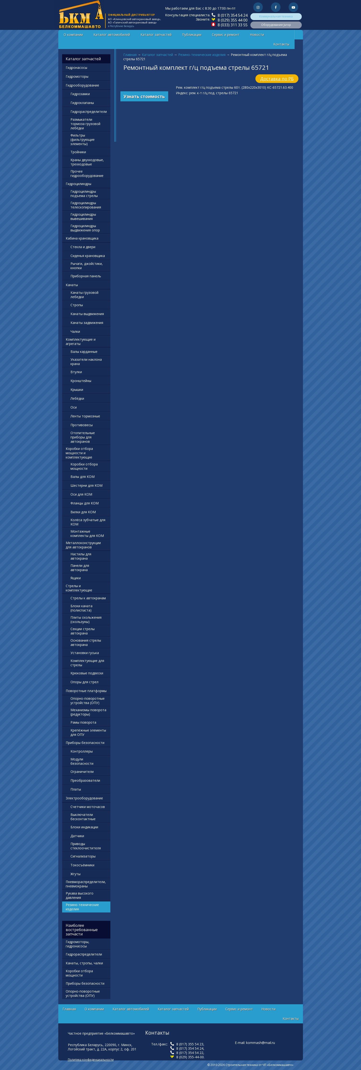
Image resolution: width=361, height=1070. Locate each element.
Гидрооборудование (82, 85)
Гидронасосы (76, 67)
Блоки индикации (84, 827)
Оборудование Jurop (276, 25)
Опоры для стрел (84, 682)
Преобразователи (85, 780)
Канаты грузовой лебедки (84, 294)
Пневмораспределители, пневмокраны (86, 883)
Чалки (75, 331)
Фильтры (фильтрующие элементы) (82, 139)
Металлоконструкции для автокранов (83, 544)
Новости (257, 34)
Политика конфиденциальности (91, 1060)
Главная (130, 54)
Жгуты (75, 874)
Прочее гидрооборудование (86, 173)
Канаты (72, 285)
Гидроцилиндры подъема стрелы (84, 193)
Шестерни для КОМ (86, 485)
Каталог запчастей (156, 34)
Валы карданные (83, 351)
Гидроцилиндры (78, 183)
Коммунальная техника (276, 16)
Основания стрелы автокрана (85, 642)
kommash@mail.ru (260, 1042)
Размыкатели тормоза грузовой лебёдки (85, 123)
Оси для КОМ (81, 494)
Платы (75, 789)
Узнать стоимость (144, 96)
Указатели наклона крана (86, 361)
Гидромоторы (77, 76)
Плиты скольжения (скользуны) (86, 619)
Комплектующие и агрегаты (81, 341)
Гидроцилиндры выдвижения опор (85, 228)
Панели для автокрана (79, 567)
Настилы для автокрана (80, 556)
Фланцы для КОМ (84, 503)
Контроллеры (81, 751)
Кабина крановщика (82, 238)
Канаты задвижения (86, 322)
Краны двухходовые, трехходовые (87, 162)
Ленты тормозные (85, 416)
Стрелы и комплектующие (79, 588)
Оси (73, 407)
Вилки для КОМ (83, 512)
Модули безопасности (81, 761)
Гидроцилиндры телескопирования (85, 205)
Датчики (77, 836)
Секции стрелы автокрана (82, 631)
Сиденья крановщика (87, 255)
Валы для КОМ (82, 476)
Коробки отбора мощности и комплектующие (79, 452)
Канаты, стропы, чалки (84, 963)
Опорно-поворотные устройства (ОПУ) (87, 700)
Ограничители (82, 771)
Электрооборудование (84, 798)
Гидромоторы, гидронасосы (77, 943)
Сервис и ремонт (225, 34)
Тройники (78, 152)
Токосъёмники (82, 865)
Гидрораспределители (88, 111)
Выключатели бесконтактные (83, 816)
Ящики (75, 578)
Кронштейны (80, 380)
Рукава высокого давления (79, 895)
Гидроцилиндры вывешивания (83, 216)
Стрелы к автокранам (88, 598)
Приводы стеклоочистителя (85, 845)
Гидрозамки (80, 94)
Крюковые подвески (86, 673)
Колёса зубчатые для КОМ (87, 522)
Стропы (76, 305)
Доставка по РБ (277, 79)
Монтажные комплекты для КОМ (87, 533)
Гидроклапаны (82, 102)
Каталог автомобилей (111, 34)
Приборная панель (85, 276)
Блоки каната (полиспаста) (81, 608)
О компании (73, 34)
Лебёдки (77, 398)
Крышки (76, 389)
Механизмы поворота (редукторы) (88, 712)
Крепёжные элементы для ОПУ (88, 732)
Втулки (76, 372)
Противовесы (81, 425)
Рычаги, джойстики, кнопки (86, 265)
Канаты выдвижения (87, 313)
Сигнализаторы (83, 856)
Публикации (191, 34)
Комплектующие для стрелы (87, 662)
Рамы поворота (83, 722)
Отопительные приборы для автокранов (82, 437)
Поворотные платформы (86, 690)
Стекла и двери (82, 247)
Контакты (281, 44)
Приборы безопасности (85, 742)
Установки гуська (84, 652)
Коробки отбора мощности (84, 466)
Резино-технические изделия (202, 54)
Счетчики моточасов (87, 806)
